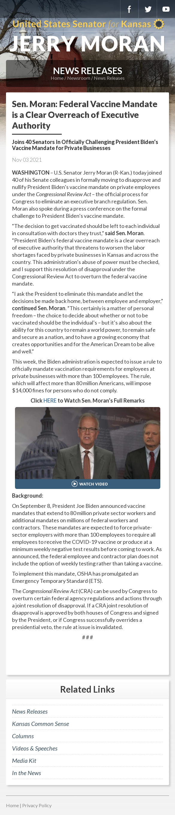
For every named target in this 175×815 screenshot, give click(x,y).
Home (57, 78)
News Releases (109, 78)
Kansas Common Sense (40, 723)
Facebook (129, 9)
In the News (26, 772)
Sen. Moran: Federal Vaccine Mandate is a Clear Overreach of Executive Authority (84, 114)
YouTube (166, 9)
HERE (50, 400)
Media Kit (24, 760)
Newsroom (78, 78)
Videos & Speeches (35, 748)
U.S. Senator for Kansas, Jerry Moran (87, 36)
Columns (23, 735)
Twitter (148, 9)
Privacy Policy (37, 805)
